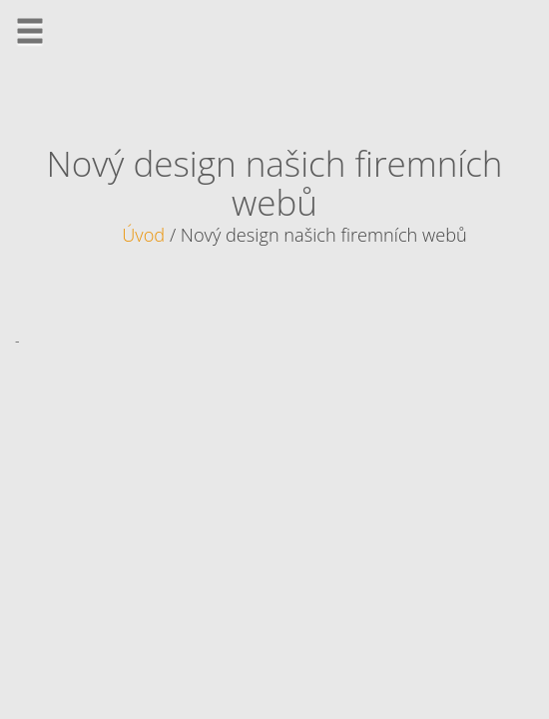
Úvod (143, 235)
